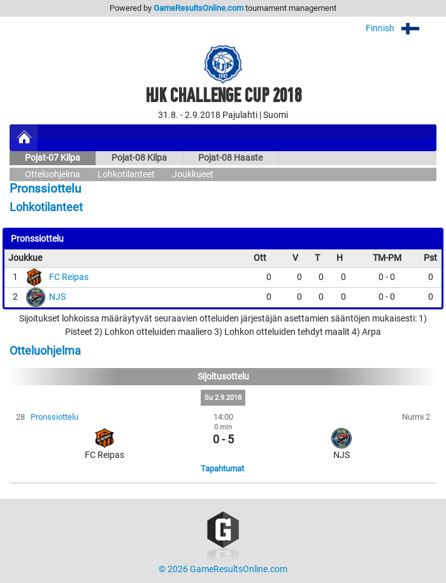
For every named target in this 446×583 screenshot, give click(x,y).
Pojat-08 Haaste (230, 157)
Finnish (401, 28)
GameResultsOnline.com (198, 8)
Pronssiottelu (54, 417)
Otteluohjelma (52, 174)
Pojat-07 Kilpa (52, 157)
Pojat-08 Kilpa (139, 157)
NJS (57, 297)
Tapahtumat (222, 468)
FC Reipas (69, 277)
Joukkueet (192, 174)
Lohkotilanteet (126, 174)
